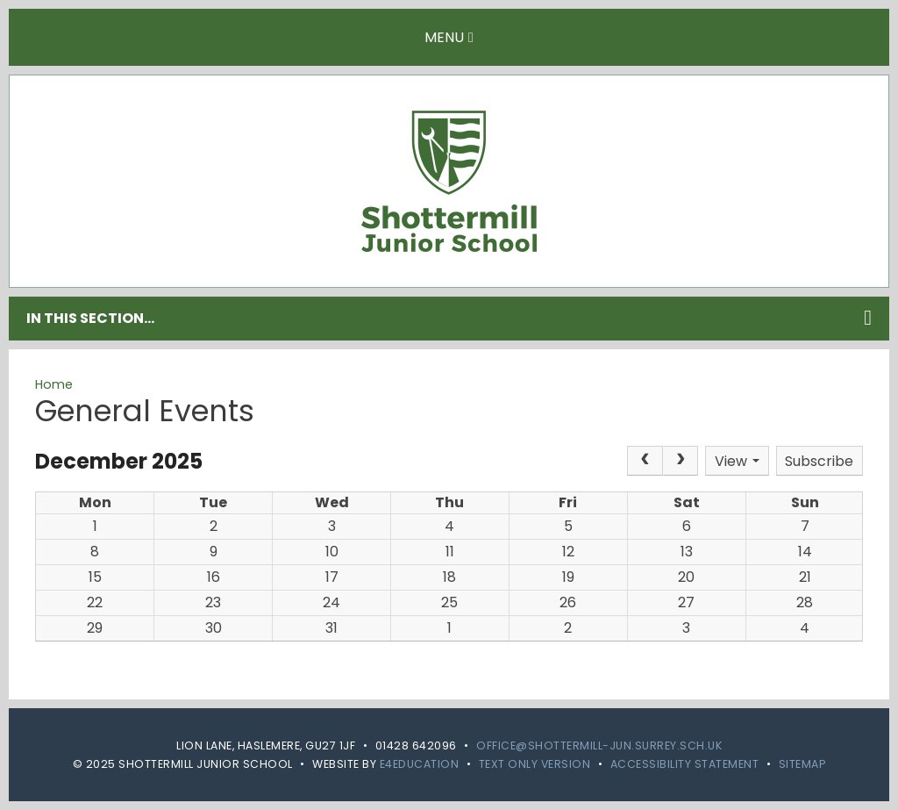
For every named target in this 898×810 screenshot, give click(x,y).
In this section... (449, 317)
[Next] (680, 461)
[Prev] (644, 461)
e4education (420, 763)
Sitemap (802, 763)
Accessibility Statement (684, 763)
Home (54, 384)
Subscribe (819, 461)
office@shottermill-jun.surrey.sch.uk (599, 745)
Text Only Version (535, 763)
